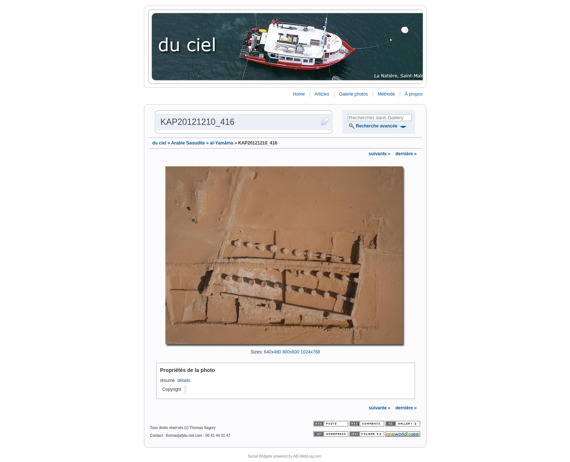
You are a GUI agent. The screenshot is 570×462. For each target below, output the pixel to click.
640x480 (272, 352)
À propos (413, 94)
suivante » (380, 153)
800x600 (290, 352)
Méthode (386, 94)
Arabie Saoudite (188, 143)
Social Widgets (260, 456)
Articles (321, 94)
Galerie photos (353, 94)
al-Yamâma (221, 143)
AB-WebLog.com (307, 456)
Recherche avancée (377, 126)
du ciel (159, 143)
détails (183, 380)
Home (299, 94)
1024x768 (310, 352)
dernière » (405, 153)
